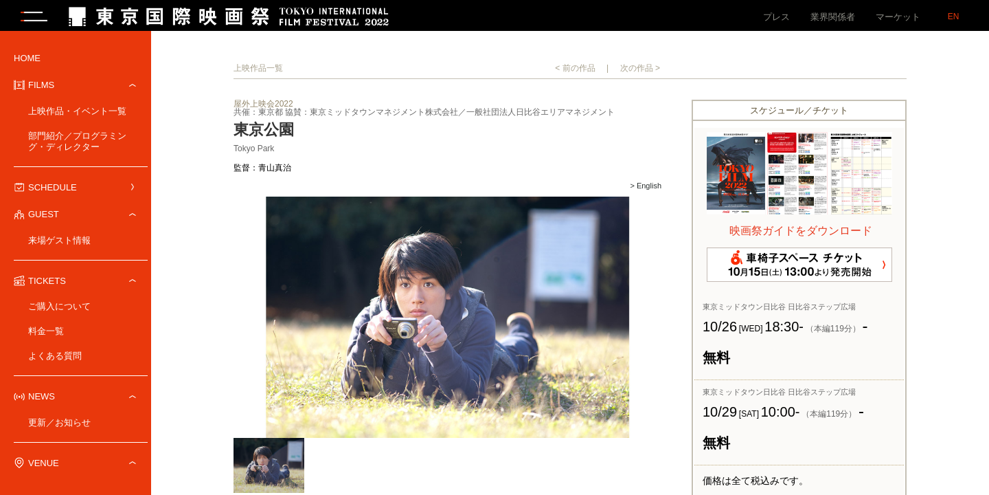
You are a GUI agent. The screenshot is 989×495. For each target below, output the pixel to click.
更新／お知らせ (59, 426)
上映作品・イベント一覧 (77, 114)
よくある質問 (55, 359)
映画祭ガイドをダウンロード (800, 234)
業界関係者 (832, 17)
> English (645, 190)
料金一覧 (46, 334)
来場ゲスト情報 (59, 244)
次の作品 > (640, 71)
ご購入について (59, 310)
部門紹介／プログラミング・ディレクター (77, 144)
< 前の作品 (575, 71)
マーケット (898, 17)
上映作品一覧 (258, 71)
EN (953, 16)
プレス (776, 17)
